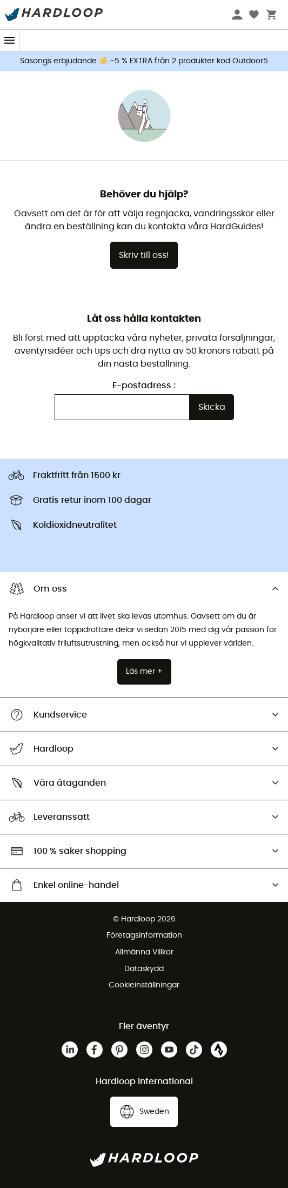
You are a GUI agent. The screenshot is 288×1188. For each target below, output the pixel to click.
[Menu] (9, 40)
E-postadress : (144, 385)
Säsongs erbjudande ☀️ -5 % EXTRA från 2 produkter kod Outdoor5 (144, 61)
